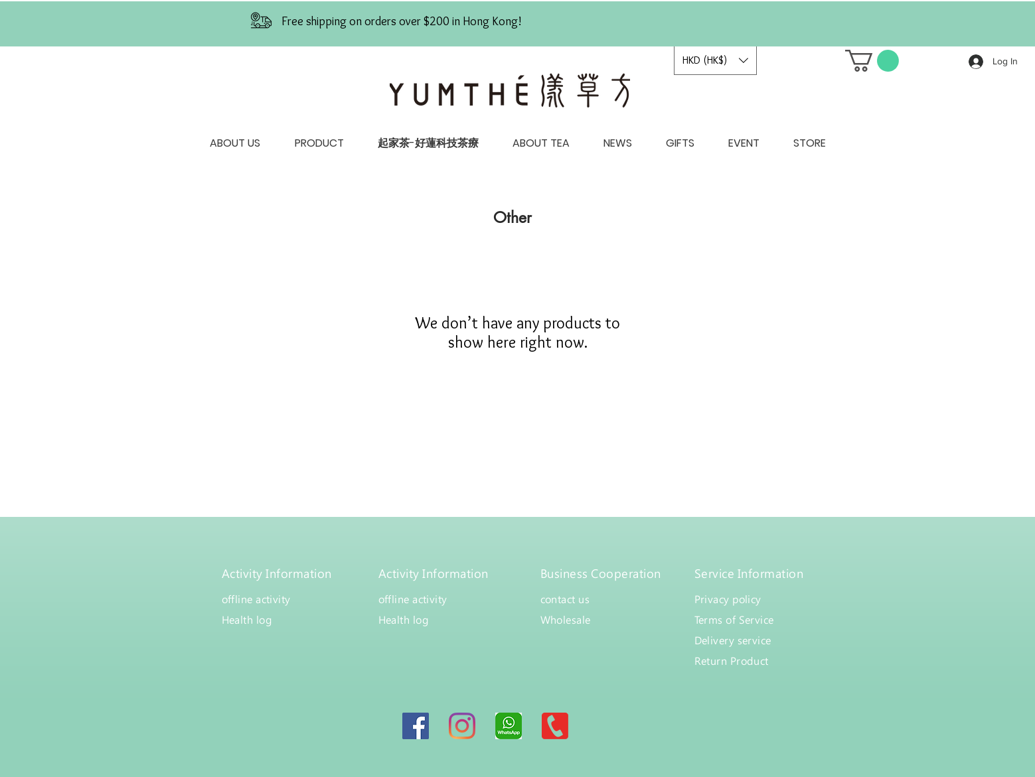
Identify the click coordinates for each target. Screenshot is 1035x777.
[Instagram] (462, 726)
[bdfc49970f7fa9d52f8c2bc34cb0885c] (508, 726)
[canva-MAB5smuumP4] (555, 726)
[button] (715, 60)
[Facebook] (415, 726)
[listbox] (715, 60)
